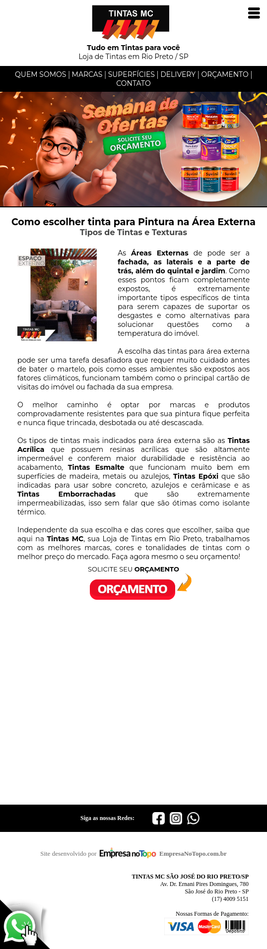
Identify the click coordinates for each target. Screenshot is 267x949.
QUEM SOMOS (40, 74)
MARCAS (87, 74)
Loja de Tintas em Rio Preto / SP (133, 48)
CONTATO (133, 83)
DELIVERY (178, 74)
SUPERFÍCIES (131, 74)
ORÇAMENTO (224, 74)
